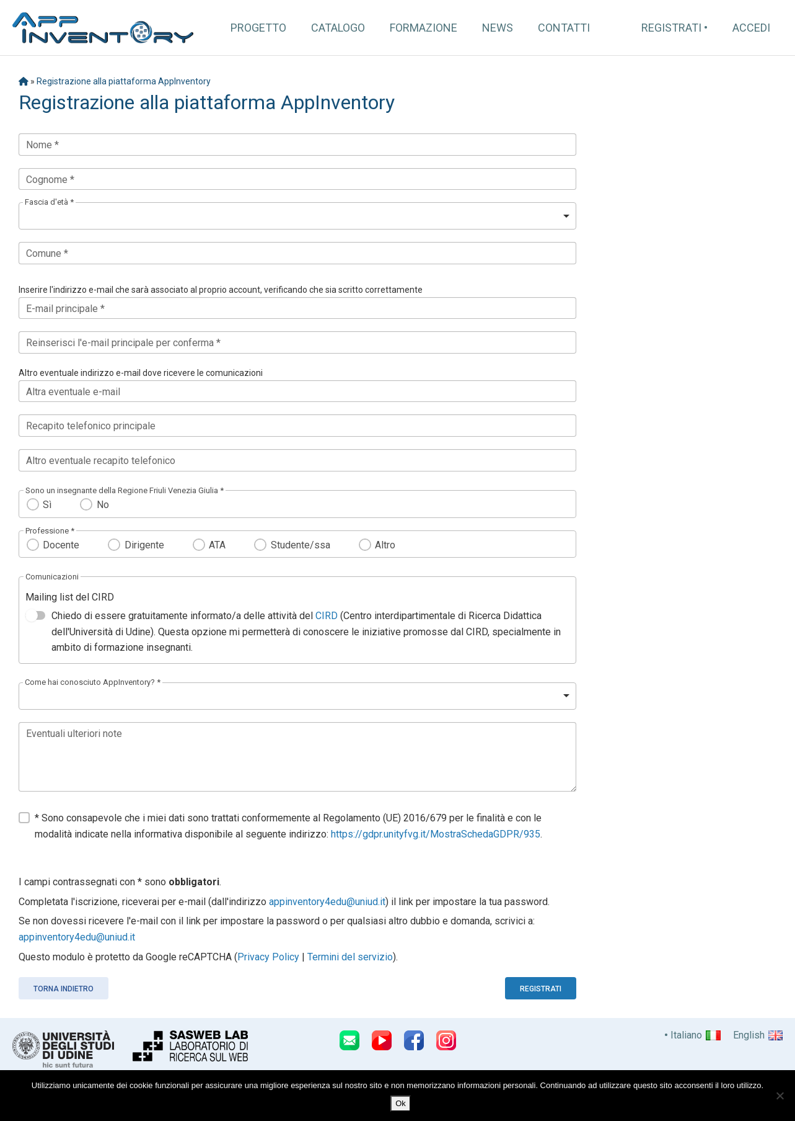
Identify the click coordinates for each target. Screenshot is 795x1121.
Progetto (258, 27)
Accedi (751, 27)
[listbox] (297, 216)
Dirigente (144, 545)
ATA (217, 545)
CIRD (326, 616)
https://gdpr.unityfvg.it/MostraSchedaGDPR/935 (435, 834)
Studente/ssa (300, 545)
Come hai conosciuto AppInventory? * (92, 682)
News (497, 27)
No (103, 505)
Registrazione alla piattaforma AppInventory (124, 81)
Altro (385, 545)
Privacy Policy (268, 957)
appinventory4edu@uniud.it (327, 902)
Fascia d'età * (49, 202)
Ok (400, 1103)
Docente (61, 545)
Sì (47, 505)
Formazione (423, 27)
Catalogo (338, 27)
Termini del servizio (350, 957)
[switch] (35, 615)
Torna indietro (63, 989)
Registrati (671, 27)
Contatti (564, 27)
